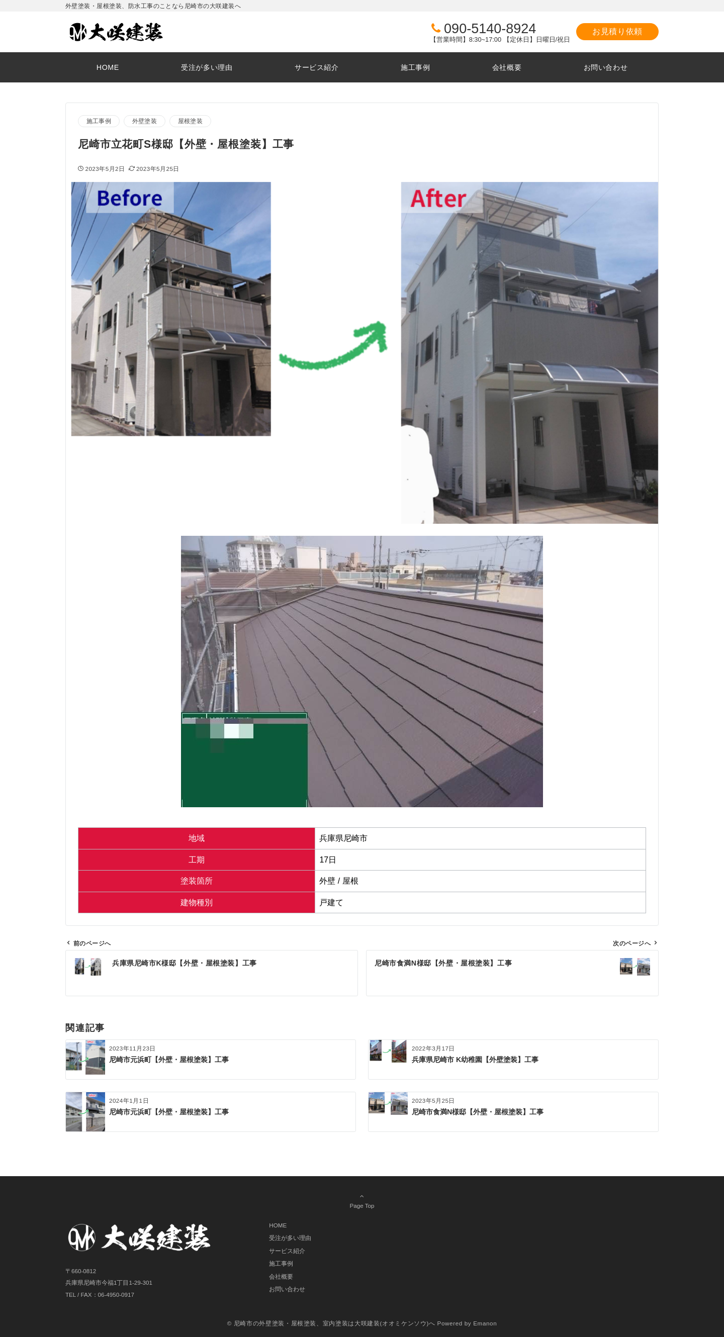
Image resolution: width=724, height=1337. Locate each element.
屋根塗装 (190, 121)
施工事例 (98, 121)
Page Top (362, 1200)
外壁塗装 (144, 121)
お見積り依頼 (617, 31)
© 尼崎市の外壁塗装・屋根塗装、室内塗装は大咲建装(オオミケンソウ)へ (331, 1323)
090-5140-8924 (490, 28)
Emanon (485, 1323)
